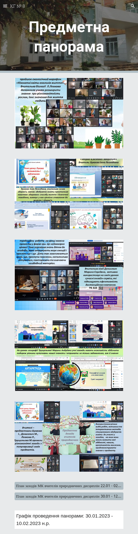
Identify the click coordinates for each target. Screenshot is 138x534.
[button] (5, 6)
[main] (69, 36)
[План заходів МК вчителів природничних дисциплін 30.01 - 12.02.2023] (69, 496)
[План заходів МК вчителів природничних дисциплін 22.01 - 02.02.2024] (69, 486)
